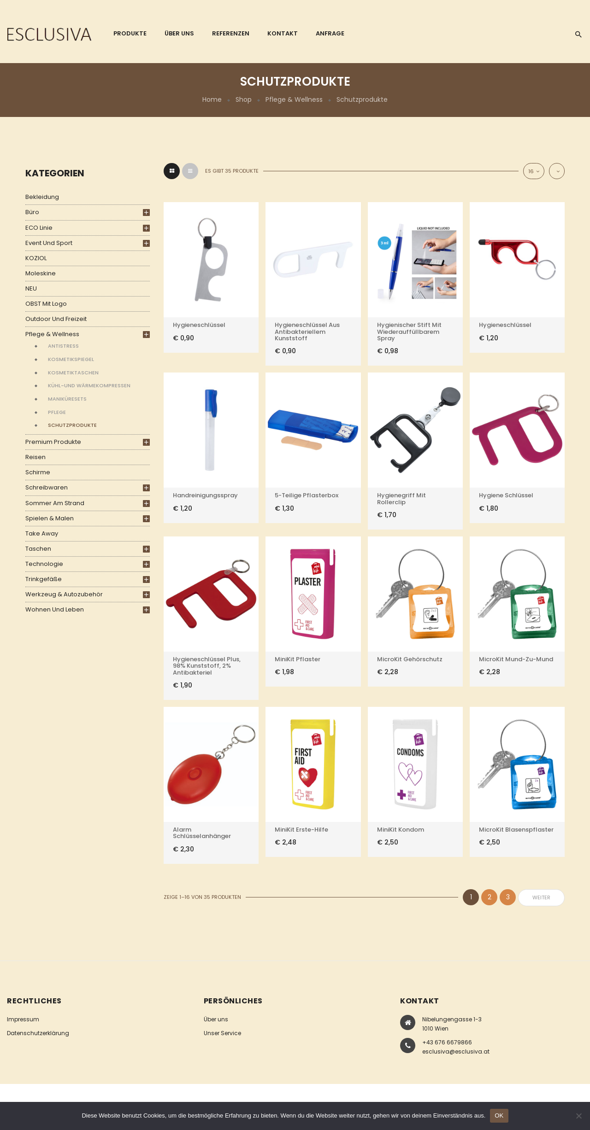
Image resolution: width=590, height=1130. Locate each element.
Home (212, 99)
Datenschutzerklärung (38, 1033)
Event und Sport (48, 243)
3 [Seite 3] (508, 897)
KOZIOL (36, 258)
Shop (244, 99)
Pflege (57, 412)
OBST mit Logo (46, 303)
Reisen (35, 457)
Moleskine (40, 273)
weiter (541, 897)
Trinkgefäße (43, 579)
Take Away (41, 533)
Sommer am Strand (54, 503)
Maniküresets (67, 398)
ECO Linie (39, 227)
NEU (31, 288)
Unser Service (222, 1033)
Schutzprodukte (72, 425)
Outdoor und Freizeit (56, 319)
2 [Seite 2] (489, 897)
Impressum (23, 1019)
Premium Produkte (53, 441)
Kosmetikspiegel (71, 359)
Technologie (44, 563)
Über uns (216, 1019)
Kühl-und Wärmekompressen (89, 385)
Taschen (38, 548)
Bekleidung (42, 196)
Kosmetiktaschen (73, 372)
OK (499, 1115)
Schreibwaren (46, 487)
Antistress (63, 345)
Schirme (37, 472)
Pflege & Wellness (294, 99)
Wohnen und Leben (54, 609)
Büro (32, 212)
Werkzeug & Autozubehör (64, 594)
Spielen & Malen (49, 518)
